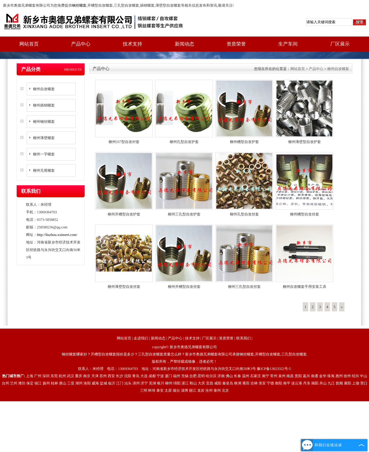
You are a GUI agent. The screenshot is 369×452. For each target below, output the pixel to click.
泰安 (160, 390)
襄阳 (347, 383)
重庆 (78, 376)
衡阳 (278, 383)
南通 (314, 376)
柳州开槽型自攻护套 (124, 214)
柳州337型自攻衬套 (124, 142)
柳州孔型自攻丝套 (244, 214)
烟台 (176, 390)
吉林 (254, 383)
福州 (176, 376)
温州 (245, 376)
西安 (111, 376)
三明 (143, 390)
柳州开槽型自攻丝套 (184, 287)
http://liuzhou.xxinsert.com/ (57, 235)
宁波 (160, 376)
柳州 (168, 383)
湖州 (79, 383)
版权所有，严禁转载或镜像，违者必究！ (184, 361)
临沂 (111, 383)
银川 (160, 383)
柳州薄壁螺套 (44, 138)
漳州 (136, 383)
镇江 (38, 383)
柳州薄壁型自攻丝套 (124, 287)
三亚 (70, 383)
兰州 (13, 383)
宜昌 (209, 383)
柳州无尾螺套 (44, 170)
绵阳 (177, 383)
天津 (95, 376)
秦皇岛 (227, 383)
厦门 (168, 376)
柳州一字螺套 (44, 154)
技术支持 (132, 43)
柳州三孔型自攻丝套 (244, 287)
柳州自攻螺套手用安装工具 (304, 287)
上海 (29, 376)
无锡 (184, 376)
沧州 (209, 390)
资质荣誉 (236, 43)
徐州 (347, 376)
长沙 (119, 376)
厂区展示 (340, 43)
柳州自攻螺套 (44, 89)
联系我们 (243, 338)
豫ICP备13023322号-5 (274, 369)
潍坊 (21, 383)
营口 (363, 383)
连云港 (296, 383)
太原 (168, 390)
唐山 (62, 383)
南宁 (265, 376)
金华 (322, 376)
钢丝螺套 (79, 5)
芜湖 (152, 383)
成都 (152, 376)
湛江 (185, 383)
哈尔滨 (211, 376)
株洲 (237, 383)
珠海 (331, 376)
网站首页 (29, 43)
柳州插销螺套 (44, 105)
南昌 (290, 376)
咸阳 (217, 383)
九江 (331, 383)
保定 (30, 383)
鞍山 (193, 383)
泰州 (217, 390)
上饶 (355, 383)
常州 (273, 376)
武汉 (70, 376)
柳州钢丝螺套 (44, 121)
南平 (286, 383)
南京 (86, 376)
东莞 (54, 376)
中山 (363, 376)
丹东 (306, 383)
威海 (95, 383)
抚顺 (339, 383)
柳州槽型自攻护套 (244, 142)
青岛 (135, 376)
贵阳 (298, 376)
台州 (5, 383)
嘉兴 (306, 376)
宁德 (270, 383)
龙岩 (200, 390)
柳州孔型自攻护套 (184, 142)
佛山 (229, 376)
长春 (237, 376)
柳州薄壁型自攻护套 (304, 142)
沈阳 (127, 376)
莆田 (246, 383)
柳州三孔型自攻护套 (184, 214)
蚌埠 (151, 390)
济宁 (144, 383)
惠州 (339, 376)
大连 (144, 376)
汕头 (128, 383)
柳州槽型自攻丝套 (304, 214)
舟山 (323, 383)
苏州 (103, 376)
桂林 (54, 383)
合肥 (193, 376)
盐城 (103, 383)
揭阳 (314, 383)
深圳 (46, 376)
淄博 (184, 390)
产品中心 (80, 43)
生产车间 (288, 43)
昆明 (201, 376)
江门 (119, 383)
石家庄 (255, 376)
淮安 (262, 383)
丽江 (192, 390)
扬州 (46, 383)
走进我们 (141, 338)
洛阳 (87, 383)
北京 (225, 390)
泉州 (282, 376)
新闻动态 (184, 43)
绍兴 (355, 376)
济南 (221, 376)
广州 (37, 376)
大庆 (201, 383)
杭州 (62, 376)
